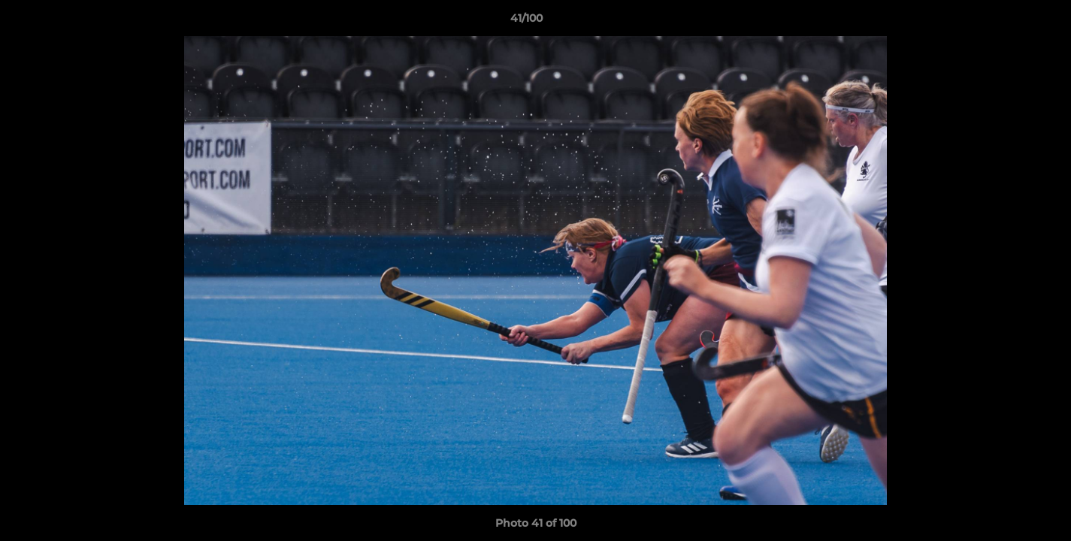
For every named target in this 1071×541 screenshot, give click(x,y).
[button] (1008, 22)
